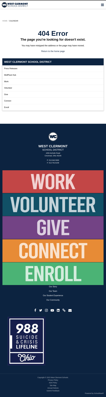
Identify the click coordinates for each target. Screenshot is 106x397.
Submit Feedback (53, 391)
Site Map (53, 385)
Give (6, 94)
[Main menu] (102, 5)
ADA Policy (53, 383)
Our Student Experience (53, 295)
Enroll (6, 107)
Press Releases (10, 68)
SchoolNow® (99, 393)
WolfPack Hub (10, 75)
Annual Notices (53, 388)
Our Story (53, 287)
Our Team (53, 291)
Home (4, 21)
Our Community (53, 300)
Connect (7, 101)
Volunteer (8, 88)
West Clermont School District (28, 61)
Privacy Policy (53, 380)
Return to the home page (53, 51)
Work (6, 82)
